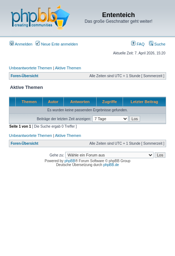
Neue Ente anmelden (57, 44)
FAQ (137, 44)
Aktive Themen (68, 68)
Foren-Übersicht (24, 76)
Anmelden (21, 44)
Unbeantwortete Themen (30, 68)
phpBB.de (111, 165)
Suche (157, 44)
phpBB (70, 161)
